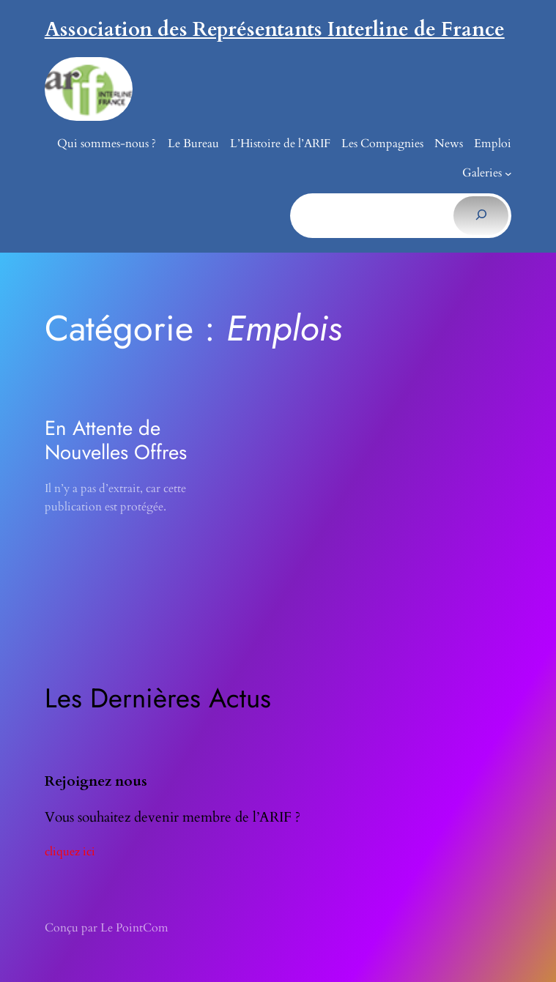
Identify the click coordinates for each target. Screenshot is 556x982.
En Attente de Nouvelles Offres (116, 440)
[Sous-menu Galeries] (508, 173)
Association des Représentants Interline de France (275, 29)
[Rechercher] (480, 215)
